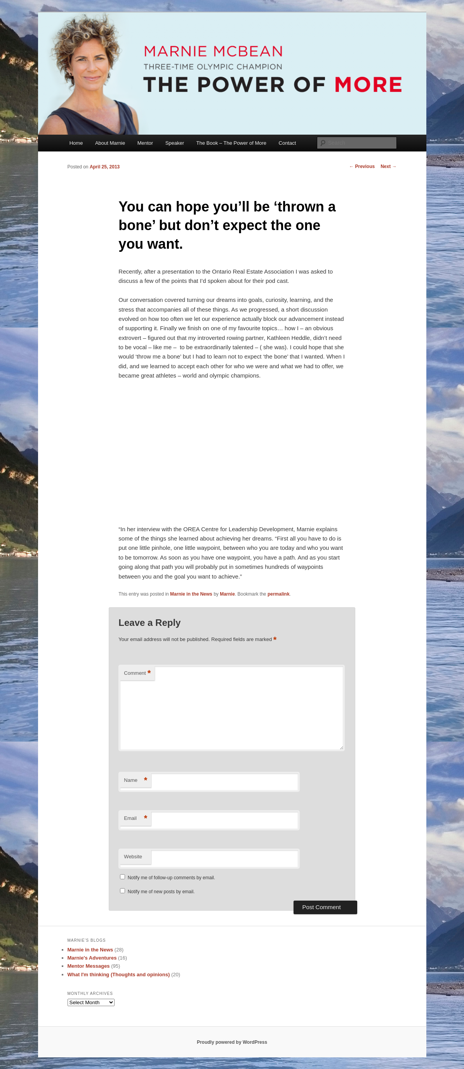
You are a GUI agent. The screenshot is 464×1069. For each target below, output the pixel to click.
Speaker (174, 143)
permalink (279, 594)
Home (76, 143)
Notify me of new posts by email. (161, 891)
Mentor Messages (89, 966)
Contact (287, 143)
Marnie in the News (191, 594)
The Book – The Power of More (231, 143)
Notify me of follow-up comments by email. (171, 877)
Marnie (227, 594)
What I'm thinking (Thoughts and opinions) (119, 974)
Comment (137, 673)
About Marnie (110, 143)
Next (388, 166)
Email (135, 818)
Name (135, 780)
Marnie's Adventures (92, 958)
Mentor (145, 143)
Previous (362, 166)
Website (133, 856)
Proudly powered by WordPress (232, 1042)
